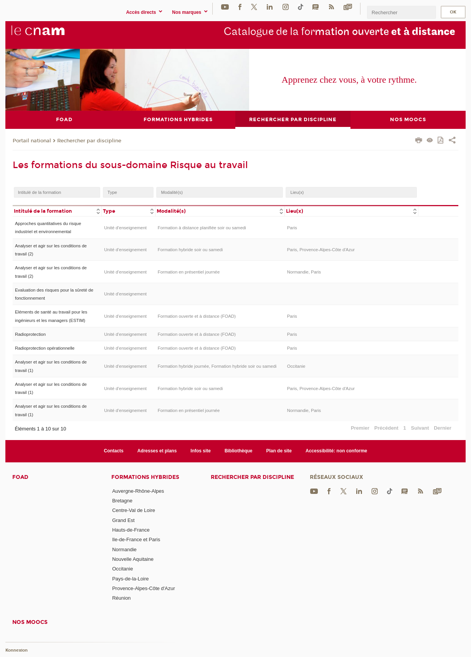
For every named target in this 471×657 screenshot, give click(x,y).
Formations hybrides (145, 477)
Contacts (113, 451)
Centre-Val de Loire (133, 510)
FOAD (20, 477)
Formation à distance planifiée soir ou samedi (202, 227)
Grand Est (123, 520)
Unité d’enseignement (125, 227)
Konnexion (16, 650)
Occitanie (296, 366)
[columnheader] (57, 210)
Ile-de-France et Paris (136, 539)
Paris (292, 227)
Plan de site (279, 451)
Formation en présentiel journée (189, 271)
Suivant (420, 428)
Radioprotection (30, 334)
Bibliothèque (239, 451)
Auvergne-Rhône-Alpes (138, 491)
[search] (401, 12)
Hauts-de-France (131, 530)
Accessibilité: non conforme (336, 451)
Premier (360, 428)
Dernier (442, 428)
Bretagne (122, 501)
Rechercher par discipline (89, 140)
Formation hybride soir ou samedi (190, 249)
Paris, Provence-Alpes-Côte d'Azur (321, 249)
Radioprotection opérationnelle (44, 348)
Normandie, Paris (304, 271)
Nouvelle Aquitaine (133, 559)
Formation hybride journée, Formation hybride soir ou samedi (217, 366)
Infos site (200, 451)
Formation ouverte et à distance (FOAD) (197, 316)
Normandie (124, 549)
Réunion (121, 598)
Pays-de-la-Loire (130, 578)
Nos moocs (30, 622)
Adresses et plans (157, 451)
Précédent (386, 428)
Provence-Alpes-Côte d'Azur (143, 588)
